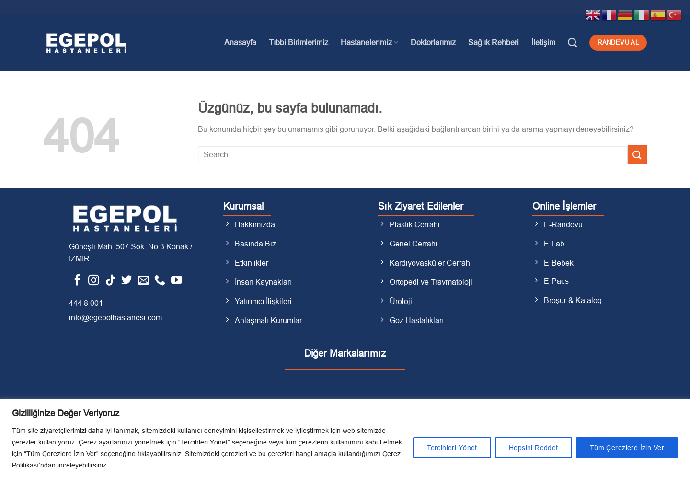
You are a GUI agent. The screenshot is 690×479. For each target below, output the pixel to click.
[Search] (572, 42)
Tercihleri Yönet (452, 448)
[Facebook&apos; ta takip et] (77, 281)
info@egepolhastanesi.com (115, 318)
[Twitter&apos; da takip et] (126, 281)
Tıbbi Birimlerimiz (298, 42)
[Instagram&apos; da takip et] (93, 281)
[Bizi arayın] (159, 281)
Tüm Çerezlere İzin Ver (627, 448)
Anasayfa (240, 42)
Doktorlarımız (433, 42)
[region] (345, 439)
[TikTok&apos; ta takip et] (110, 281)
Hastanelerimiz (369, 42)
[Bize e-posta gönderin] (143, 281)
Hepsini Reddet (533, 448)
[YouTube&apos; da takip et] (176, 281)
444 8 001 (86, 303)
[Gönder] (637, 154)
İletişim (543, 42)
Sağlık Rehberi (493, 42)
